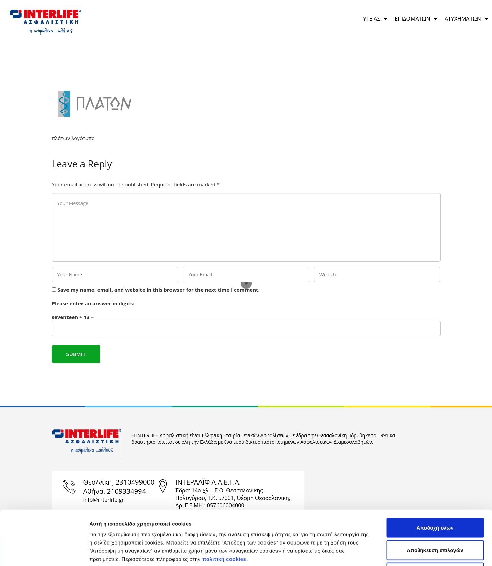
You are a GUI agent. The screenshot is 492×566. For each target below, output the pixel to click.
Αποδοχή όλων (434, 476)
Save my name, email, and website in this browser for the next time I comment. (158, 289)
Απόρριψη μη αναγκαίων (435, 521)
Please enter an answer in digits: (93, 303)
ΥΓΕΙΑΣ (375, 18)
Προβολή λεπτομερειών (379, 552)
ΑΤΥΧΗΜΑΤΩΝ (467, 18)
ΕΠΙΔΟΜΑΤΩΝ (416, 18)
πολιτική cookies (224, 508)
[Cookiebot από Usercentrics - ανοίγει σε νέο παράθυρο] (44, 553)
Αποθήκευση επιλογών (435, 499)
